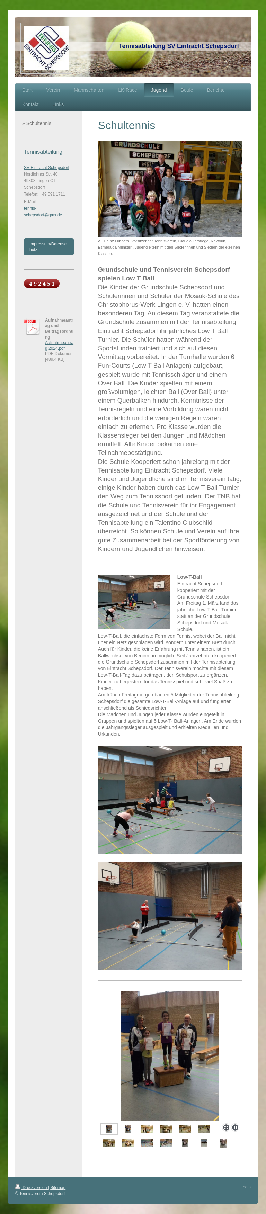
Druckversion (31, 1187)
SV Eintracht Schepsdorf (46, 167)
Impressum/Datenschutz (47, 247)
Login (246, 1187)
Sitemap (57, 1187)
